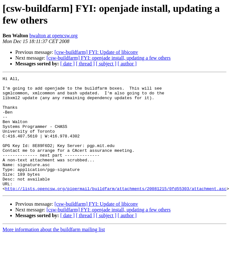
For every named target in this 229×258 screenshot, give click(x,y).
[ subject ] (106, 63)
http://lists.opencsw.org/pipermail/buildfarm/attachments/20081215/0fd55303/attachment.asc (115, 211)
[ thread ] (85, 63)
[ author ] (127, 63)
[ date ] (67, 63)
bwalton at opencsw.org (53, 35)
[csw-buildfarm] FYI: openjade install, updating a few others (109, 58)
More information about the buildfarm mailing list (54, 252)
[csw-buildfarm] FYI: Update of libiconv (96, 52)
